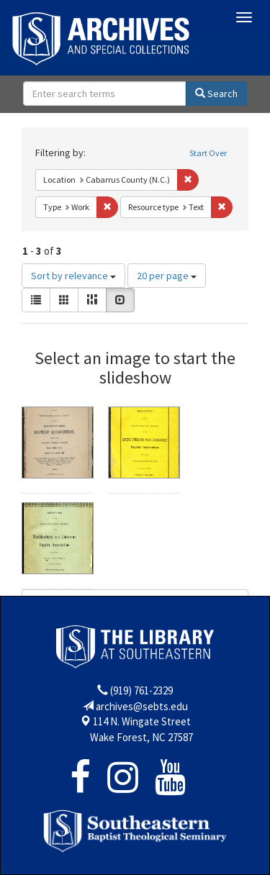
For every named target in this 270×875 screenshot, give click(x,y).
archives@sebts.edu (142, 706)
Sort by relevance (73, 275)
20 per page (167, 275)
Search (216, 93)
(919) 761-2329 (141, 690)
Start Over (208, 153)
